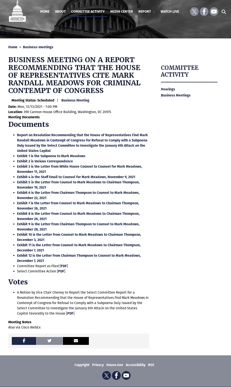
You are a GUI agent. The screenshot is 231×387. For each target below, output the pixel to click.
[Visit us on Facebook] (204, 11)
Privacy (98, 365)
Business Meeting (75, 100)
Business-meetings (38, 47)
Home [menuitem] (45, 11)
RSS (151, 365)
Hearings (168, 89)
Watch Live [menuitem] (170, 11)
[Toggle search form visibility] (223, 11)
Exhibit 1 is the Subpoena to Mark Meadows (51, 156)
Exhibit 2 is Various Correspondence (45, 161)
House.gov (114, 365)
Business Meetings (176, 95)
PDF (64, 266)
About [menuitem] (60, 11)
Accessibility (135, 365)
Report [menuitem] (146, 11)
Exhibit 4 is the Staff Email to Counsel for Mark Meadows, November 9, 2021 (76, 177)
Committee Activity (179, 71)
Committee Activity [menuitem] (88, 11)
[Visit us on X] (194, 11)
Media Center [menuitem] (121, 11)
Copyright (82, 365)
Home (12, 47)
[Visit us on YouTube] (214, 11)
